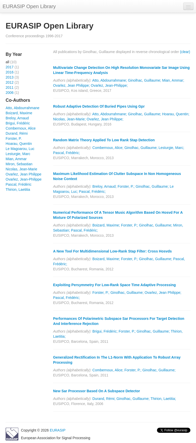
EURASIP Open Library (29, 6)
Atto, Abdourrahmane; (109, 80)
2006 (10, 93)
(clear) (185, 52)
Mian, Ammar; (173, 80)
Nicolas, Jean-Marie (21, 169)
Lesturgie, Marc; (171, 148)
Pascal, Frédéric (18, 184)
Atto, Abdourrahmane (22, 108)
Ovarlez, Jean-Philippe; (109, 85)
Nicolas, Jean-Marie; (69, 119)
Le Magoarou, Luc (20, 149)
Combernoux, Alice (21, 128)
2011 (10, 87)
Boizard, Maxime (19, 113)
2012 (10, 82)
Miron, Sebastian (19, 164)
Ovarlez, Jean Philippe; (71, 85)
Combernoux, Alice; (107, 148)
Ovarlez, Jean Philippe (23, 174)
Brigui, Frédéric (18, 123)
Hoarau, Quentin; (175, 114)
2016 (10, 72)
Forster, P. (14, 138)
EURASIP (57, 430)
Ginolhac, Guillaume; (144, 80)
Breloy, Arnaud (17, 118)
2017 (10, 67)
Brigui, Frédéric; (105, 331)
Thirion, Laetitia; (163, 399)
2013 (10, 77)
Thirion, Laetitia (18, 189)
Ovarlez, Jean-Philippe (24, 179)
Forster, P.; (126, 186)
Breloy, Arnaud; (104, 186)
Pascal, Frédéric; (66, 153)
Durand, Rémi (17, 133)
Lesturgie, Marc (18, 154)
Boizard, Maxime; (106, 225)
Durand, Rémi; (103, 399)
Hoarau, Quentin (19, 144)
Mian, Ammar (16, 159)
